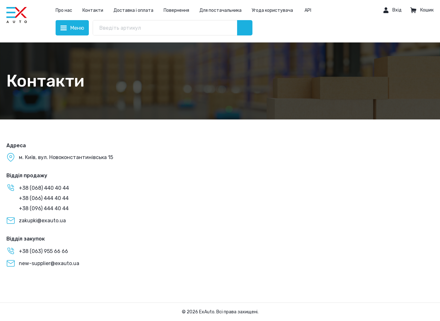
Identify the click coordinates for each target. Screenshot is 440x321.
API (308, 10)
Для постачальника (220, 10)
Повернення (176, 10)
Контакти (92, 10)
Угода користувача (272, 10)
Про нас (64, 10)
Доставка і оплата (133, 10)
